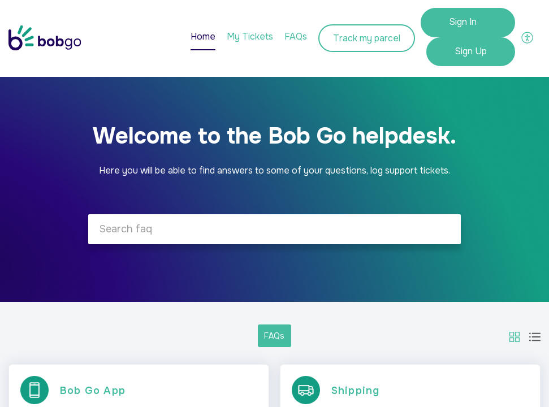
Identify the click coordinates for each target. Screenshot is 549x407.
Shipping (355, 390)
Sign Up (471, 51)
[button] (528, 37)
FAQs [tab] (295, 36)
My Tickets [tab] (250, 36)
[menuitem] (468, 22)
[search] (274, 229)
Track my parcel (366, 38)
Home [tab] (203, 36)
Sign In (463, 22)
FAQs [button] (274, 336)
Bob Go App (93, 390)
